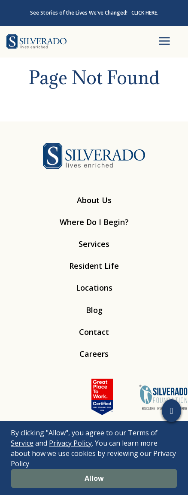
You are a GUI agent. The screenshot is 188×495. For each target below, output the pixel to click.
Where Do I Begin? (94, 222)
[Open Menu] (164, 41)
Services (94, 244)
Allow (94, 478)
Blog (94, 310)
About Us (94, 200)
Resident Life (94, 266)
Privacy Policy (70, 443)
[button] (171, 410)
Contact (94, 332)
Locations (94, 287)
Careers (94, 354)
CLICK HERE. (144, 12)
